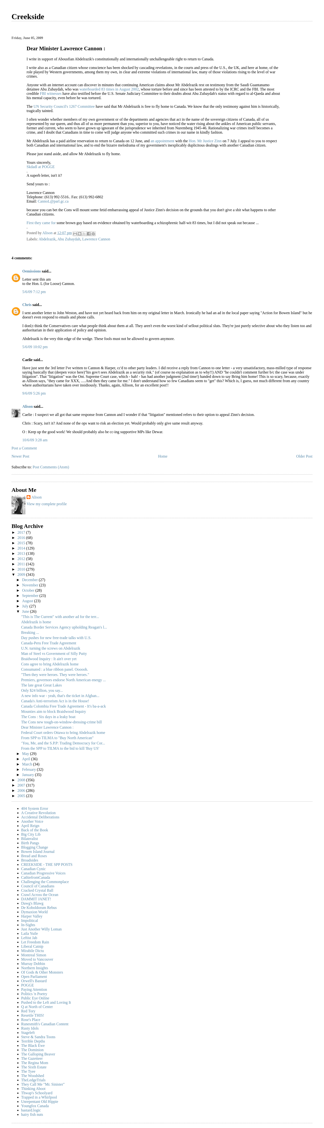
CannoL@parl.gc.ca (53, 201)
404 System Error (34, 808)
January (28, 775)
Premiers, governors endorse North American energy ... (63, 680)
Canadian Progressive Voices (43, 873)
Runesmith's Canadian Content (45, 1024)
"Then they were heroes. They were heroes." (55, 675)
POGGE (27, 985)
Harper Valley (31, 916)
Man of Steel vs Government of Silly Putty (54, 654)
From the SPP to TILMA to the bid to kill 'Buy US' (60, 748)
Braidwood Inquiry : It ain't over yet (49, 659)
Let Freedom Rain (35, 942)
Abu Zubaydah (68, 239)
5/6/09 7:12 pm (34, 292)
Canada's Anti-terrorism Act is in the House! (55, 701)
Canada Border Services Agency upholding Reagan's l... (64, 627)
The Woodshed (32, 1076)
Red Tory (28, 1011)
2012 (22, 559)
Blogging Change (34, 847)
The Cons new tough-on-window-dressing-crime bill (61, 722)
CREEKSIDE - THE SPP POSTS (46, 864)
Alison (27, 406)
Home (162, 456)
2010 (22, 569)
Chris (26, 305)
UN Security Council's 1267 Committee (65, 106)
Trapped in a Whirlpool (39, 1097)
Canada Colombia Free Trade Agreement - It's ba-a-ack (63, 706)
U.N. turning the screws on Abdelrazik (50, 648)
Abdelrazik (47, 239)
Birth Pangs (30, 843)
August (28, 601)
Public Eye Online (35, 998)
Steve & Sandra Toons (38, 1037)
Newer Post (20, 456)
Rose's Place (30, 1020)
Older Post (304, 456)
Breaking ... (30, 632)
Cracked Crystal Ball (37, 890)
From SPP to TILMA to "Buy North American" (57, 738)
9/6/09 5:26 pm (34, 393)
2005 (22, 796)
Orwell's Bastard (34, 981)
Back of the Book (34, 830)
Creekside (28, 16)
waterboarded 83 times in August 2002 (109, 89)
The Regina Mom (34, 1063)
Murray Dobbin (33, 964)
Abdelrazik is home (36, 622)
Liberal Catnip (32, 946)
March (27, 764)
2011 (22, 564)
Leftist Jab (29, 938)
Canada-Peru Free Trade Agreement (48, 643)
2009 (22, 575)
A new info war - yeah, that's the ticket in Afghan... (60, 696)
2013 (22, 553)
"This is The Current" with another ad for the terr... (60, 617)
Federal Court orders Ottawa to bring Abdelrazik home (63, 733)
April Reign (30, 826)
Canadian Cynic (33, 869)
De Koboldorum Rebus (39, 908)
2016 (22, 538)
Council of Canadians (37, 886)
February (29, 769)
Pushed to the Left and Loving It (46, 1002)
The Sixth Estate (34, 1067)
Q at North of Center (37, 1007)
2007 (22, 785)
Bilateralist (29, 839)
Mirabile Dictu (32, 951)
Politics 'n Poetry (34, 994)
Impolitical (29, 920)
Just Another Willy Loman (41, 929)
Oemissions (31, 271)
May (26, 754)
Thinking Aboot (33, 1089)
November (30, 585)
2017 (22, 532)
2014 (22, 548)
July (25, 606)
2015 (22, 543)
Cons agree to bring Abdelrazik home (50, 664)
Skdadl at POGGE (41, 167)
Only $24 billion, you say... (42, 690)
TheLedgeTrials (33, 1080)
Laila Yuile (29, 933)
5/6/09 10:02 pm (35, 347)
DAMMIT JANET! (36, 899)
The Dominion (32, 1050)
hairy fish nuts (32, 1114)
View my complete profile (47, 504)
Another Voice (32, 821)
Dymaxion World (34, 912)
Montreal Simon (33, 955)
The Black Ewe (33, 1045)
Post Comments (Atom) (51, 467)
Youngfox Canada (35, 1106)
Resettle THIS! (32, 1015)
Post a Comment (24, 448)
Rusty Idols (30, 1028)
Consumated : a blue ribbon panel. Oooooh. (54, 669)
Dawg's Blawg (32, 903)
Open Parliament (34, 977)
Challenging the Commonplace (45, 882)
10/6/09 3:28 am (34, 440)
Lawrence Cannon (96, 239)
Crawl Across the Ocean (39, 895)
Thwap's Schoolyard (36, 1093)
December (30, 580)
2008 (22, 780)
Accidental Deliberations (40, 817)
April (26, 759)
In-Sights (28, 925)
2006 (22, 790)
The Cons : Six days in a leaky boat (48, 717)
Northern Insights (34, 968)
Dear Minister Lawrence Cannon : (47, 727)
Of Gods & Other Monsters (42, 972)
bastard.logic (31, 1110)
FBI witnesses (51, 93)
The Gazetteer (32, 1058)
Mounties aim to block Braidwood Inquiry (53, 711)
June (26, 611)
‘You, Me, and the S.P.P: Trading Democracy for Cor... (63, 743)
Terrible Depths (33, 1041)
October (28, 590)
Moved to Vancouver (37, 959)
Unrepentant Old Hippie (39, 1102)
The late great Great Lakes (41, 685)
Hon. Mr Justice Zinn (206, 141)
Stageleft (28, 1033)
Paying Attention (34, 989)
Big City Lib (31, 834)
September (30, 596)
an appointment (163, 141)
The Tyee (28, 1071)
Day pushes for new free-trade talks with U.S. (56, 638)
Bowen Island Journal (38, 852)
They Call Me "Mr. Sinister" (43, 1084)
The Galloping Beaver (38, 1054)
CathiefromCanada (35, 877)
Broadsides (29, 860)
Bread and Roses (34, 856)
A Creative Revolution (38, 813)
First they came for (42, 223)
